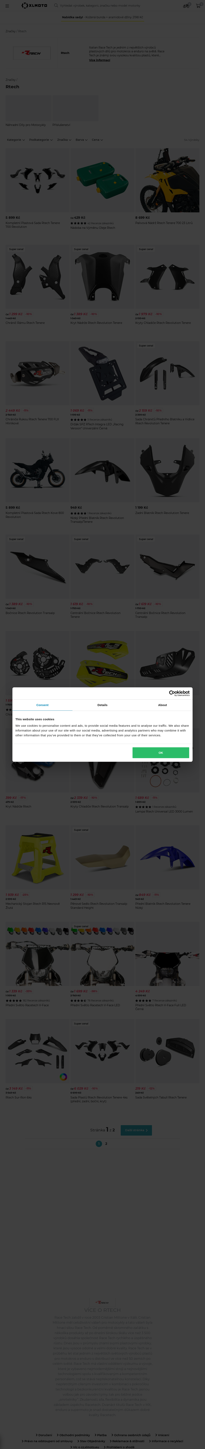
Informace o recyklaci (166, 1441)
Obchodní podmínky (73, 1435)
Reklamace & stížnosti (127, 1441)
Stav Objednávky (91, 1441)
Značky (11, 31)
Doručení (44, 1435)
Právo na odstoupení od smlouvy (47, 1441)
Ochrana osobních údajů (131, 1435)
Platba (101, 1435)
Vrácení (162, 1435)
